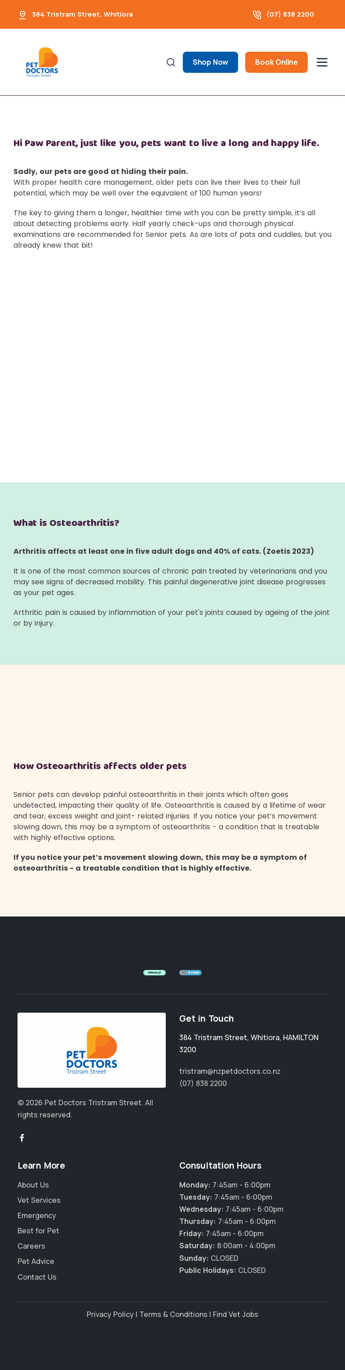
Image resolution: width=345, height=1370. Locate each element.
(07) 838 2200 (290, 14)
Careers (31, 1246)
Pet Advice (36, 1261)
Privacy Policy (110, 1314)
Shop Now (210, 62)
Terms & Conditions (173, 1314)
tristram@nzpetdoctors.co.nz (230, 1071)
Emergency (37, 1215)
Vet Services (39, 1200)
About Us (33, 1185)
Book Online (276, 62)
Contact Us (37, 1277)
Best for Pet (38, 1231)
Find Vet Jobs (235, 1314)
